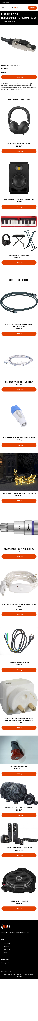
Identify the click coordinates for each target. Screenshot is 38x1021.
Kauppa (32, 7)
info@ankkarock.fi (5, 2)
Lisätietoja (19, 77)
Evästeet (19, 974)
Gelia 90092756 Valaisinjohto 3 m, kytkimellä (19, 382)
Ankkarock (7, 943)
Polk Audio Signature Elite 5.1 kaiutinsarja (19, 848)
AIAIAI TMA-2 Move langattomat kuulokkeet (19, 144)
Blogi (5, 952)
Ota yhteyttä (11, 974)
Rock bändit (7, 946)
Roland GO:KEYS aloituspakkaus (19, 255)
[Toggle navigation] (3, 7)
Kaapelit (5, 21)
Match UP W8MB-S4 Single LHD (19, 901)
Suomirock (7, 949)
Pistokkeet (12, 21)
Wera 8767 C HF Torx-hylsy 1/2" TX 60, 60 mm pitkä (19, 549)
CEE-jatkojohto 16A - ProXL (19, 766)
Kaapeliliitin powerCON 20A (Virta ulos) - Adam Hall (19, 438)
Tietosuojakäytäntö (28, 974)
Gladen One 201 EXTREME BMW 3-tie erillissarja (19, 808)
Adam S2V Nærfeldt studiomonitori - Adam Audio (19, 199)
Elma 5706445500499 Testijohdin (19, 662)
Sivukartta (19, 976)
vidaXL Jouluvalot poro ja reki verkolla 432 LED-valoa (19, 493)
